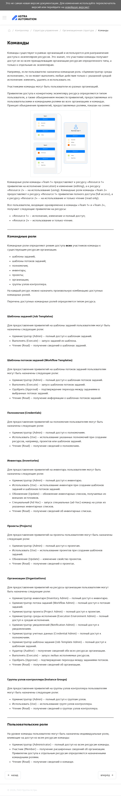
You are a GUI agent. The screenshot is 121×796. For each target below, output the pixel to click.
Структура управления (45, 30)
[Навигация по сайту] (4, 17)
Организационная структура (78, 30)
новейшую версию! (77, 7)
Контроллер (22, 30)
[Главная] (9, 30)
